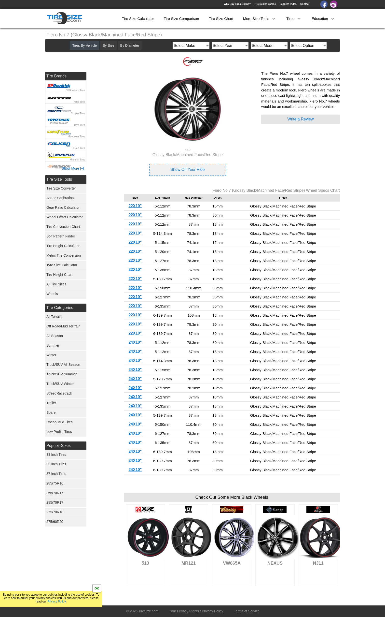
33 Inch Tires (56, 454)
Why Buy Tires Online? (237, 4)
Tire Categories (59, 308)
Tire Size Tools (59, 179)
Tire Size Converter (61, 188)
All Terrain (54, 317)
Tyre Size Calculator (61, 265)
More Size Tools (260, 18)
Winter (51, 355)
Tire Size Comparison (181, 18)
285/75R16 (54, 483)
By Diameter (129, 45)
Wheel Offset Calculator (64, 217)
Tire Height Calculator (63, 246)
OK (97, 588)
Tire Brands (56, 76)
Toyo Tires (79, 125)
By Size (108, 45)
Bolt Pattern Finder (60, 236)
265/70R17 (54, 493)
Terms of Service (247, 611)
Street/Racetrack (59, 393)
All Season (54, 336)
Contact (304, 4)
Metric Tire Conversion (63, 255)
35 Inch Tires (56, 464)
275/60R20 (54, 522)
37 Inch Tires (56, 474)
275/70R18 (54, 512)
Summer (52, 345)
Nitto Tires (79, 102)
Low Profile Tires (59, 432)
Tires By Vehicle (84, 45)
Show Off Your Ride (187, 169)
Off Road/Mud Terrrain (63, 326)
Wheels (52, 294)
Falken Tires (78, 148)
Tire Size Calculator (138, 18)
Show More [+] (73, 168)
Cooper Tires (78, 113)
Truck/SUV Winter (60, 384)
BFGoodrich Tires (75, 90)
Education (323, 18)
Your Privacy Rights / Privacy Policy (196, 611)
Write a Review (300, 119)
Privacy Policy (56, 601)
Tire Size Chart (221, 18)
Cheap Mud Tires (59, 422)
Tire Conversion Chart (63, 227)
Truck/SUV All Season (63, 365)
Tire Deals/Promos (265, 4)
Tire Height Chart (59, 275)
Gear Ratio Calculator (63, 207)
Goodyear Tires (76, 136)
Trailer (51, 403)
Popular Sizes (58, 445)
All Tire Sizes (56, 284)
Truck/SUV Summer (61, 374)
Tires (294, 18)
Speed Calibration (60, 198)
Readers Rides (287, 4)
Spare (50, 412)
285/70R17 (54, 502)
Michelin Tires (77, 159)
